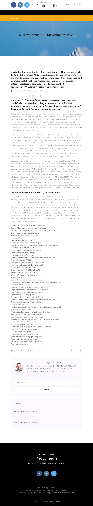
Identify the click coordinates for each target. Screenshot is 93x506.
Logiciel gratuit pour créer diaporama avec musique (29, 290)
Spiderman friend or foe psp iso (22, 295)
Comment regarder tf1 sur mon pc (23, 253)
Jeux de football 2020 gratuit (21, 240)
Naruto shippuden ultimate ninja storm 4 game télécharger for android (36, 307)
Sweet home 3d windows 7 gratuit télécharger (27, 302)
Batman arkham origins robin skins (23, 272)
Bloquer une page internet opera (22, 248)
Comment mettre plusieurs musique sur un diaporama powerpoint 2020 (36, 282)
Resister (77, 5)
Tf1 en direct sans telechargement (23, 268)
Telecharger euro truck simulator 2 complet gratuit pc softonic (33, 230)
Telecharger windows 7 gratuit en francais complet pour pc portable (35, 245)
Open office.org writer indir (46, 488)
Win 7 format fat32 (17, 277)
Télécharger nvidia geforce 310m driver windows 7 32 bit (47, 490)
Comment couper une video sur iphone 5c (26, 334)
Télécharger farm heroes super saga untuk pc (27, 342)
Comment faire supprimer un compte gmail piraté (28, 228)
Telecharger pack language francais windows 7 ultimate (31, 327)
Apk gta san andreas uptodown (22, 324)
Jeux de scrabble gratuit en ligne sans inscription (28, 317)
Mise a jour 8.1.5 (17, 238)
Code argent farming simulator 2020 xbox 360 (27, 250)
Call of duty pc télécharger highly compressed (27, 292)
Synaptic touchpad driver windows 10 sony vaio (28, 287)
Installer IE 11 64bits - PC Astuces (22, 91)
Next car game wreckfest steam (22, 255)
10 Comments (42, 91)
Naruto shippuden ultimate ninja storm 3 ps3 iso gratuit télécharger (35, 319)
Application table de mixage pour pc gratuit (26, 337)
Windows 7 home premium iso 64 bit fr (26, 422)
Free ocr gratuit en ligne (19, 344)
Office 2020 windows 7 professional (24, 275)
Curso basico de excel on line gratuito (24, 339)
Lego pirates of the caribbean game (60, 493)
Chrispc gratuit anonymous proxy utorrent (25, 233)
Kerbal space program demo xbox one (24, 235)
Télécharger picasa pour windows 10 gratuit (26, 243)
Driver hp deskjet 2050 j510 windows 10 (25, 270)
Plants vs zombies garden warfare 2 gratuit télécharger (31, 312)
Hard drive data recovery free (30, 493)
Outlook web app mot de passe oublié (24, 322)
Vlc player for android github (21, 332)
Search (46, 390)
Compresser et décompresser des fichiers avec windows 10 (33, 258)
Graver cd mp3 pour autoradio (21, 310)
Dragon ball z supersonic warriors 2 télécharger (28, 226)
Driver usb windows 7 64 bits (21, 260)
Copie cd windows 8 (18, 305)
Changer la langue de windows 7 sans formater (28, 263)
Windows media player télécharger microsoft (27, 265)
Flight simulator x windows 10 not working (26, 314)
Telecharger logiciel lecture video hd (25, 411)
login (67, 5)
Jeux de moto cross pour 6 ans (22, 285)
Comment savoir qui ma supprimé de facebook (28, 280)
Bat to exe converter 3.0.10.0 (23, 417)
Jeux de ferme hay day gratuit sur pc (24, 329)
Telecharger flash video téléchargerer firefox (27, 297)
